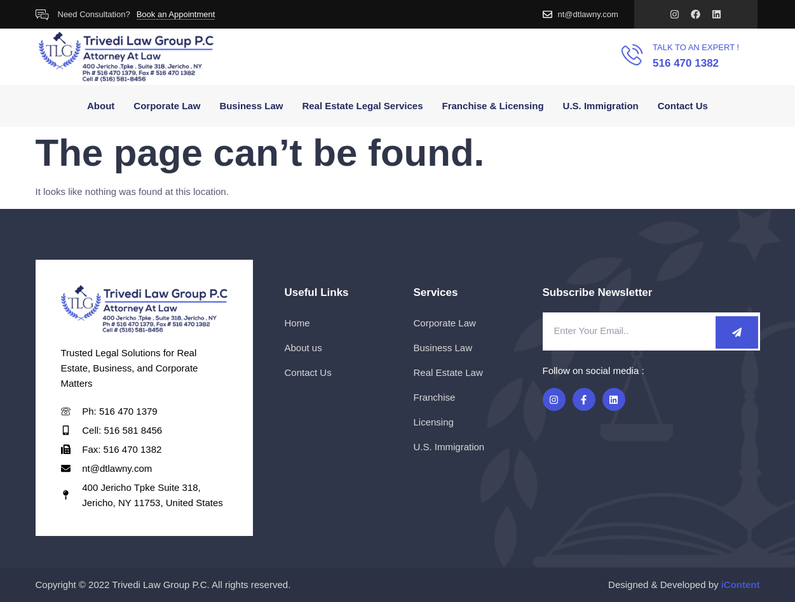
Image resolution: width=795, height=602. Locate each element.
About (100, 105)
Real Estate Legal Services (362, 105)
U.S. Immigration (601, 105)
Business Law (251, 105)
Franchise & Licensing (493, 105)
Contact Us (683, 105)
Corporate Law (166, 105)
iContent (740, 584)
